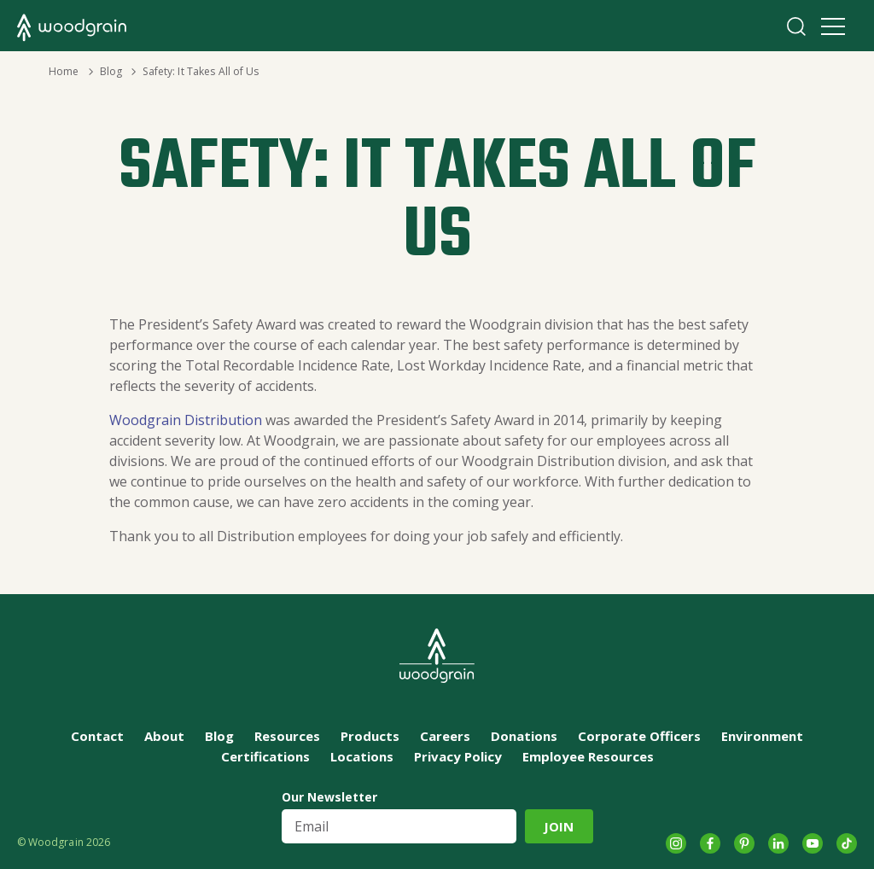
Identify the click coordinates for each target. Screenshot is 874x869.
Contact (97, 735)
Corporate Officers (639, 735)
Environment (762, 735)
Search (796, 26)
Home (64, 71)
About (164, 735)
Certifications (265, 756)
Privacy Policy (458, 756)
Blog (111, 71)
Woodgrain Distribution (185, 420)
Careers (445, 735)
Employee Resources (588, 756)
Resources (287, 735)
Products (370, 735)
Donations (524, 735)
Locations (361, 756)
